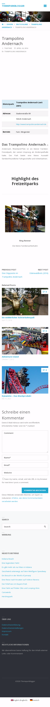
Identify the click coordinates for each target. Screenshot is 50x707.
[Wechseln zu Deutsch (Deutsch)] (35, 700)
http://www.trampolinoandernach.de (31, 124)
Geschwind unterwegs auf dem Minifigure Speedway (24, 571)
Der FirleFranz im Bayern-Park (14, 584)
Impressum (6, 631)
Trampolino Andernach (15, 51)
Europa (10, 24)
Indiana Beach (8, 559)
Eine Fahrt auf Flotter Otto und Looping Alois (20, 588)
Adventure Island (10, 356)
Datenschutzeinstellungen (12, 628)
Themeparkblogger (13, 5)
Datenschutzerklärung (11, 625)
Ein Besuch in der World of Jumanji (16, 575)
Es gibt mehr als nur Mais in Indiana (17, 567)
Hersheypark (7, 596)
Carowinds (6, 592)
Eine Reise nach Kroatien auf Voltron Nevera (20, 579)
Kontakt (5, 634)
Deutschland (22, 24)
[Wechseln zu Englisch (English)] (19, 700)
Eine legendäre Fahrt (10, 563)
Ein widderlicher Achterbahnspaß (18, 317)
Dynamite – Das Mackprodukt (16, 396)
